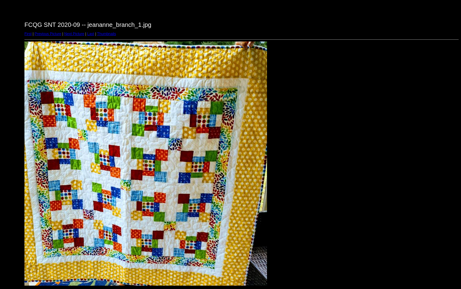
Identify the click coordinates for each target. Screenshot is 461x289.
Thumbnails (106, 34)
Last (90, 34)
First (27, 34)
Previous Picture (48, 34)
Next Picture (74, 34)
